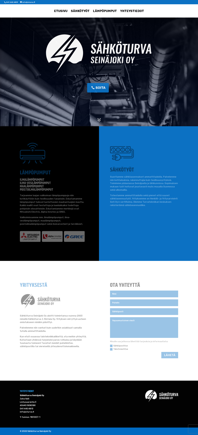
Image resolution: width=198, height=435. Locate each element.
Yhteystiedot (132, 11)
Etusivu (60, 11)
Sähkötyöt (80, 11)
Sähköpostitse (119, 346)
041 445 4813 (12, 2)
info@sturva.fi (27, 412)
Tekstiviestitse (119, 349)
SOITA (100, 88)
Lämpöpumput (105, 11)
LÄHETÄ (169, 355)
